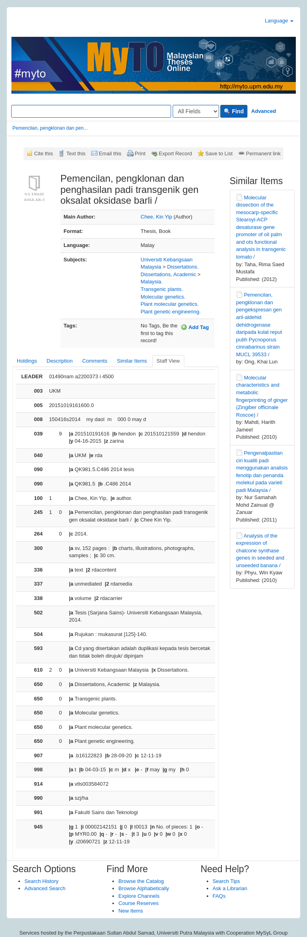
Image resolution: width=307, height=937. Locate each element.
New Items (130, 911)
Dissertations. (183, 267)
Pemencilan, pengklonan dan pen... (50, 128)
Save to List (219, 153)
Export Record (175, 153)
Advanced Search (45, 888)
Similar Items (132, 361)
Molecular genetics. (163, 297)
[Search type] (196, 111)
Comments (95, 361)
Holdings (27, 361)
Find (233, 111)
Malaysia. (152, 282)
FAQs (219, 896)
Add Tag (195, 327)
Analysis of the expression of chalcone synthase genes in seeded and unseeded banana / (260, 550)
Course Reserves (138, 903)
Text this (76, 153)
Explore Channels (138, 896)
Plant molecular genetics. (170, 304)
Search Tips (226, 881)
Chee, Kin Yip (156, 217)
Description (60, 361)
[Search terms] (91, 111)
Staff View (168, 361)
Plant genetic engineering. (171, 312)
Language (279, 21)
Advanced (263, 111)
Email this (110, 153)
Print (140, 153)
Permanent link (263, 153)
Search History (41, 881)
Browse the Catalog (140, 881)
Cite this (43, 153)
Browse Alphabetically (143, 888)
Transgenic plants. (162, 289)
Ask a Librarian (230, 888)
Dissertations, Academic (168, 274)
